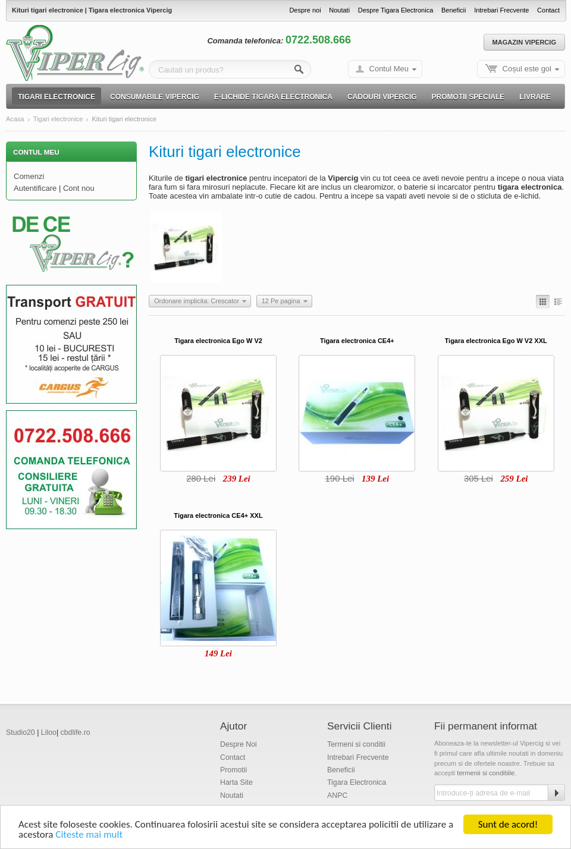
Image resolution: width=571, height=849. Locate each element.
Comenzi (29, 176)
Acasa (15, 119)
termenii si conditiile (485, 772)
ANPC (337, 795)
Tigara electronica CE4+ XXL (218, 515)
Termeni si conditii (356, 744)
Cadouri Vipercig (382, 97)
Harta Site (236, 782)
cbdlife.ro (75, 732)
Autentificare (35, 188)
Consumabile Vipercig (154, 97)
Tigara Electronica (356, 782)
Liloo (49, 732)
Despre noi (305, 10)
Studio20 (20, 732)
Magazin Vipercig (524, 42)
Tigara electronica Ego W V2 (218, 340)
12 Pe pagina (281, 300)
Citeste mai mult (89, 836)
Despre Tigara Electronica (396, 10)
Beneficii (453, 10)
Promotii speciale (468, 97)
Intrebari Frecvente (501, 10)
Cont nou (79, 188)
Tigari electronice (56, 97)
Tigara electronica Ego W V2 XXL (496, 340)
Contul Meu (389, 68)
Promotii (233, 770)
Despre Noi (238, 744)
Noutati (339, 10)
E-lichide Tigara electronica (273, 97)
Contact (548, 10)
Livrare (535, 97)
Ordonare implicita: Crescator (196, 300)
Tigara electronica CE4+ (357, 340)
